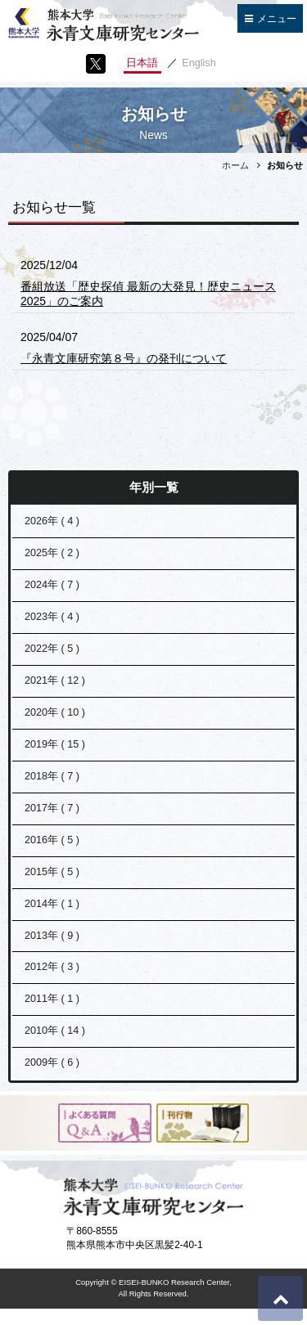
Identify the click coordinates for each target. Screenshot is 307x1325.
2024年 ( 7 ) (52, 585)
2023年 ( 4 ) (52, 616)
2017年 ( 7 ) (52, 808)
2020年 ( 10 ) (55, 712)
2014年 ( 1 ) (52, 904)
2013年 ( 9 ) (52, 935)
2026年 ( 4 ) (52, 521)
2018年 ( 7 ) (52, 776)
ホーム (235, 165)
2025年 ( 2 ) (52, 553)
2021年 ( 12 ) (55, 680)
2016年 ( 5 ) (52, 840)
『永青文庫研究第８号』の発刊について (123, 358)
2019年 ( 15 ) (55, 744)
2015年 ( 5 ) (52, 872)
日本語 (142, 63)
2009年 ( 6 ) (52, 1062)
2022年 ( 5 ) (52, 648)
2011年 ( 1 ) (52, 998)
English (198, 63)
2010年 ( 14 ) (55, 1030)
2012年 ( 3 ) (52, 966)
